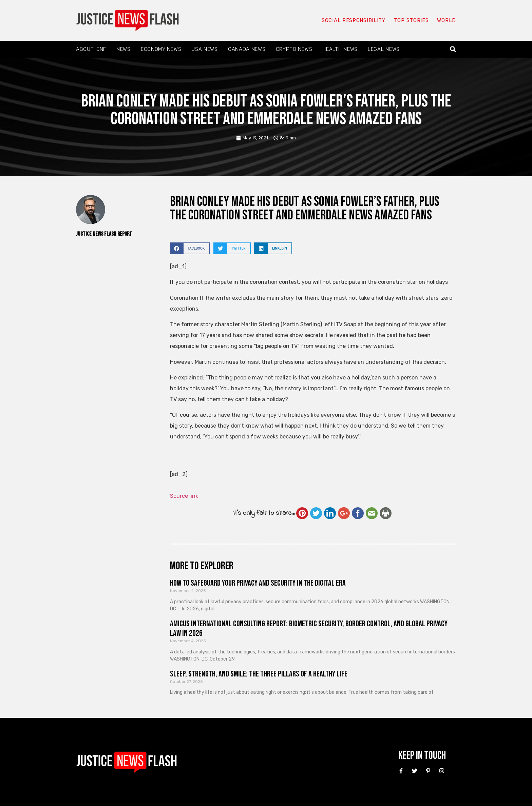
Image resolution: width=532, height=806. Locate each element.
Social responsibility (353, 20)
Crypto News (294, 49)
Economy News (161, 49)
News (123, 49)
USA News (204, 49)
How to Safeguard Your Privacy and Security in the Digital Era (258, 583)
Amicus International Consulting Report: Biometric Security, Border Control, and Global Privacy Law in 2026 (309, 628)
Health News (340, 49)
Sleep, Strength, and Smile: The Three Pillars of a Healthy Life (258, 674)
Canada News (247, 49)
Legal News (384, 49)
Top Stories (411, 20)
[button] (453, 49)
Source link (184, 496)
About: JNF (91, 49)
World (446, 20)
